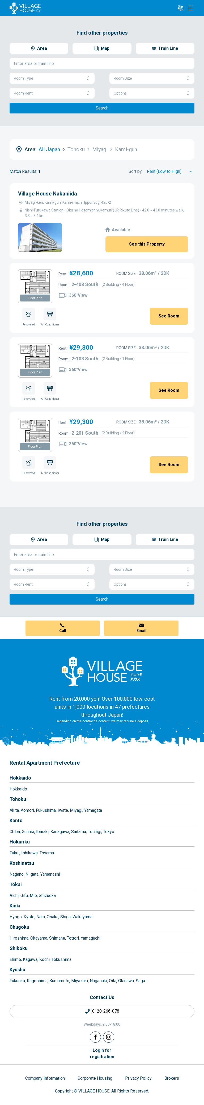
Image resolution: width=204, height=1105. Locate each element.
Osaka (52, 916)
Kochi (44, 959)
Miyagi (76, 810)
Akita (14, 810)
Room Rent (52, 93)
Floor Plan (35, 298)
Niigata (32, 874)
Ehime (15, 959)
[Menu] (190, 8)
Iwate (63, 810)
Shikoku (19, 948)
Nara (40, 916)
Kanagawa (59, 831)
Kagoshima (37, 980)
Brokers (171, 1078)
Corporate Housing (95, 1078)
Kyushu (17, 969)
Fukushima (46, 810)
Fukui (14, 852)
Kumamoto (59, 980)
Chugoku (19, 927)
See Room (169, 316)
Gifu (24, 895)
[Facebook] (95, 1037)
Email (141, 631)
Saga (140, 980)
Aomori (27, 810)
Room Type (52, 78)
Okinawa (126, 980)
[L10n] (180, 8)
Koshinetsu (22, 863)
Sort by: (136, 171)
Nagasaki (98, 980)
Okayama (38, 938)
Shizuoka (47, 895)
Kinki (15, 905)
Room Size (152, 78)
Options (152, 93)
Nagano (17, 874)
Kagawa (30, 959)
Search (102, 108)
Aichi (14, 895)
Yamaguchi (90, 938)
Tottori (73, 938)
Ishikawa (29, 852)
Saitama (78, 831)
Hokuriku (20, 842)
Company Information (45, 1078)
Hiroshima (19, 938)
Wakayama (82, 916)
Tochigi (94, 831)
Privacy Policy (138, 1078)
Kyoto (29, 916)
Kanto (16, 820)
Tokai (16, 884)
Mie (33, 895)
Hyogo (16, 916)
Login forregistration (102, 1053)
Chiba (15, 831)
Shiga (65, 916)
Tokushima (61, 959)
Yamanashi (50, 874)
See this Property (147, 244)
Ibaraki (42, 831)
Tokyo (108, 831)
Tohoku (18, 799)
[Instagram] (108, 1037)
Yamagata (93, 810)
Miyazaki (79, 980)
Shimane (57, 938)
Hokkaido (20, 778)
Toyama (47, 852)
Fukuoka (17, 980)
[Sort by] (170, 171)
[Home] (102, 671)
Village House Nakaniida (47, 193)
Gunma (28, 831)
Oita (112, 980)
